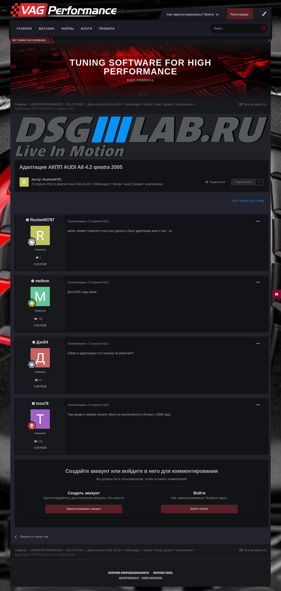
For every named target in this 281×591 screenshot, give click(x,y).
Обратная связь (163, 573)
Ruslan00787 (52, 179)
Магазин (46, 28)
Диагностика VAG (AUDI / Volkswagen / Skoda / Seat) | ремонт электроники (109, 184)
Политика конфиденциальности (128, 573)
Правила (107, 28)
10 (38, 380)
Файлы (67, 28)
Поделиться (215, 182)
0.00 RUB (40, 264)
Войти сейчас (200, 508)
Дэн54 (42, 342)
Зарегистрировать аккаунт (83, 508)
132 (38, 441)
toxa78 (42, 403)
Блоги (86, 28)
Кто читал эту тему (248, 200)
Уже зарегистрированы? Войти (192, 14)
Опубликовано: (88, 221)
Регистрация (240, 14)
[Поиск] (234, 28)
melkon (42, 281)
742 (38, 318)
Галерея (24, 28)
